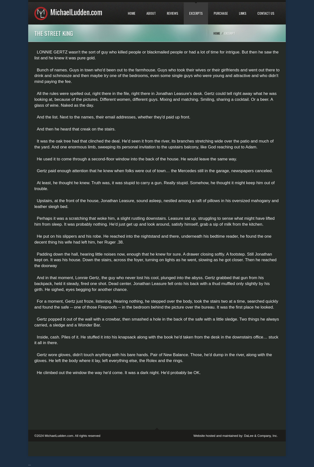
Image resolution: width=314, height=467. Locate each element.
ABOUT (151, 13)
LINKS (242, 13)
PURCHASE (221, 13)
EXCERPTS (196, 13)
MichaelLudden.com (76, 11)
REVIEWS (172, 13)
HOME (131, 13)
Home (216, 33)
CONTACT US (265, 13)
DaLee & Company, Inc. (261, 436)
